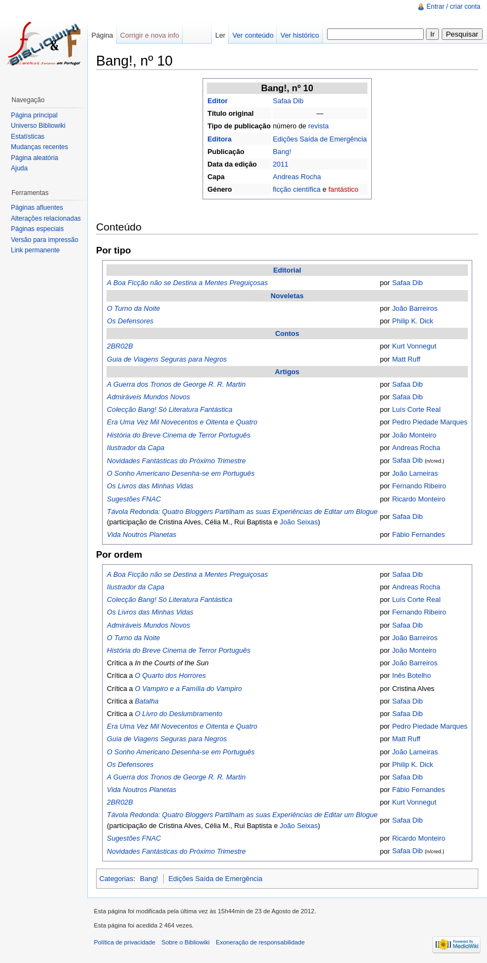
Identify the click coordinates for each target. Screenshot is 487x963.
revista (318, 126)
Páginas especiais (37, 229)
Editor (217, 101)
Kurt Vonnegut (414, 346)
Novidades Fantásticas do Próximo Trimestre (176, 461)
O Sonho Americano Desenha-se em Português (181, 473)
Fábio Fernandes (418, 534)
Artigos (287, 372)
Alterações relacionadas (46, 218)
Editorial (287, 270)
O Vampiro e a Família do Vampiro (188, 688)
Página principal (34, 115)
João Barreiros (414, 308)
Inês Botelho (411, 675)
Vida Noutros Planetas (141, 534)
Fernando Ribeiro (419, 486)
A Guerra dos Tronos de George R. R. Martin (176, 384)
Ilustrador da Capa (135, 448)
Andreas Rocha (297, 177)
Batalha (146, 701)
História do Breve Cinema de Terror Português (179, 435)
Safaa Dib (288, 101)
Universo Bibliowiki (38, 125)
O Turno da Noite (133, 308)
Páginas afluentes (37, 207)
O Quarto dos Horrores (170, 675)
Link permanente (35, 250)
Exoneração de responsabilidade (260, 942)
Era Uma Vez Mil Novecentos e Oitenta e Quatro (182, 422)
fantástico (343, 189)
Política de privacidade (125, 942)
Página (102, 35)
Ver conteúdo (253, 35)
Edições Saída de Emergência (320, 139)
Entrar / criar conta (453, 6)
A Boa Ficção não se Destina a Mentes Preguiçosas (187, 283)
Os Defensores (130, 321)
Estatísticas (27, 136)
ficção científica (297, 189)
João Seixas (299, 522)
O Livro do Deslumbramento (178, 714)
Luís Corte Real (416, 409)
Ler (220, 35)
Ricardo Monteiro (418, 499)
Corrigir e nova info (149, 35)
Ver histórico (300, 35)
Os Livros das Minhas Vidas (150, 486)
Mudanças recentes (39, 147)
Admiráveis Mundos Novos (148, 397)
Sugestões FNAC (134, 499)
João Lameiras (415, 473)
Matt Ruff (406, 359)
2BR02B (120, 346)
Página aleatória (34, 158)
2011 (280, 164)
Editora (219, 139)
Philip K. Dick (412, 321)
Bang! (282, 151)
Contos (287, 333)
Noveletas (287, 296)
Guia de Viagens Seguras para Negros (167, 359)
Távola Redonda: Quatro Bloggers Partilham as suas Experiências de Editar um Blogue (242, 511)
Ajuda (19, 168)
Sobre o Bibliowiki (186, 942)
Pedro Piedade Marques (429, 422)
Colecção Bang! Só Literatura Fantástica (170, 409)
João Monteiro (414, 435)
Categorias (116, 879)
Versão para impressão (44, 240)
